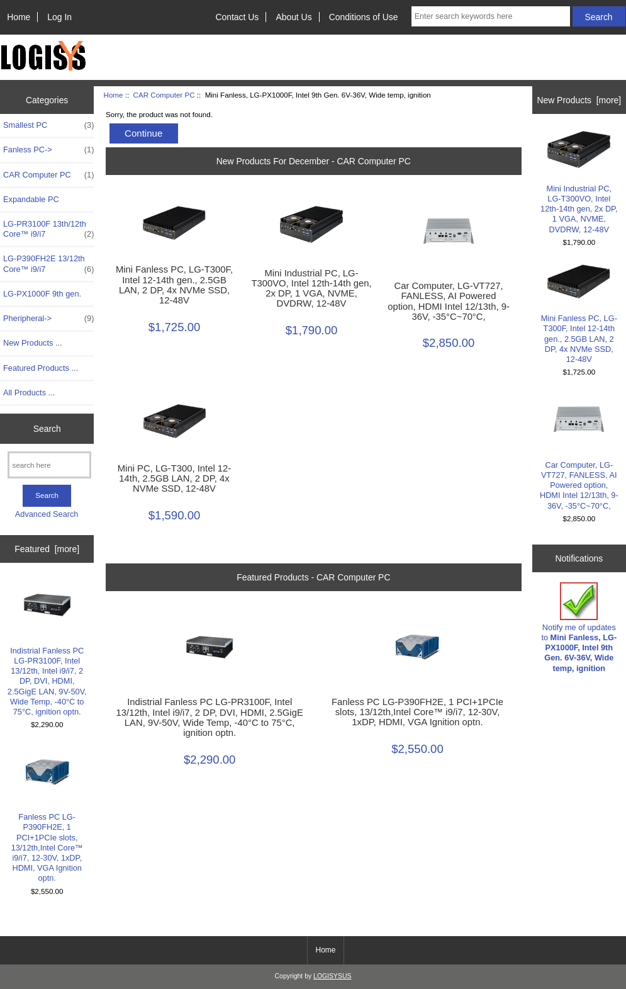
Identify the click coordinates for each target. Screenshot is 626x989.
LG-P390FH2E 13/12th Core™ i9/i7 (48, 264)
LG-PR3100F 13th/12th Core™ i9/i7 (48, 229)
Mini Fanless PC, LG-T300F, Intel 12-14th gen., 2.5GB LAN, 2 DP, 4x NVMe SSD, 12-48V (174, 284)
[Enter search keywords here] (490, 16)
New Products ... (32, 343)
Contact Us (237, 17)
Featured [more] (46, 549)
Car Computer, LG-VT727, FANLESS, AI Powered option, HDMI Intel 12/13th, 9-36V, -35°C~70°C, (449, 301)
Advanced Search (47, 514)
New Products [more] (579, 100)
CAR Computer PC (164, 95)
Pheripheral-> (48, 319)
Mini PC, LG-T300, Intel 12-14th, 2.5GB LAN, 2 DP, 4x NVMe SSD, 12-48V (174, 478)
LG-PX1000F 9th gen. (42, 293)
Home (18, 17)
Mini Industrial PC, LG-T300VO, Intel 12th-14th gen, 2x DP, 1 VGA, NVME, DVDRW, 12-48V (311, 288)
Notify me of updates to (579, 627)
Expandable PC (31, 199)
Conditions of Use (363, 17)
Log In (59, 17)
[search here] (49, 464)
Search (47, 429)
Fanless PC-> (48, 150)
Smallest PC (48, 125)
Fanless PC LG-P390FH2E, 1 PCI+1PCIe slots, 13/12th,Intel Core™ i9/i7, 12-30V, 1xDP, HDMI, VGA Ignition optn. (47, 815)
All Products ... (29, 392)
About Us (293, 17)
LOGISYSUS (332, 976)
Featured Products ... (40, 368)
